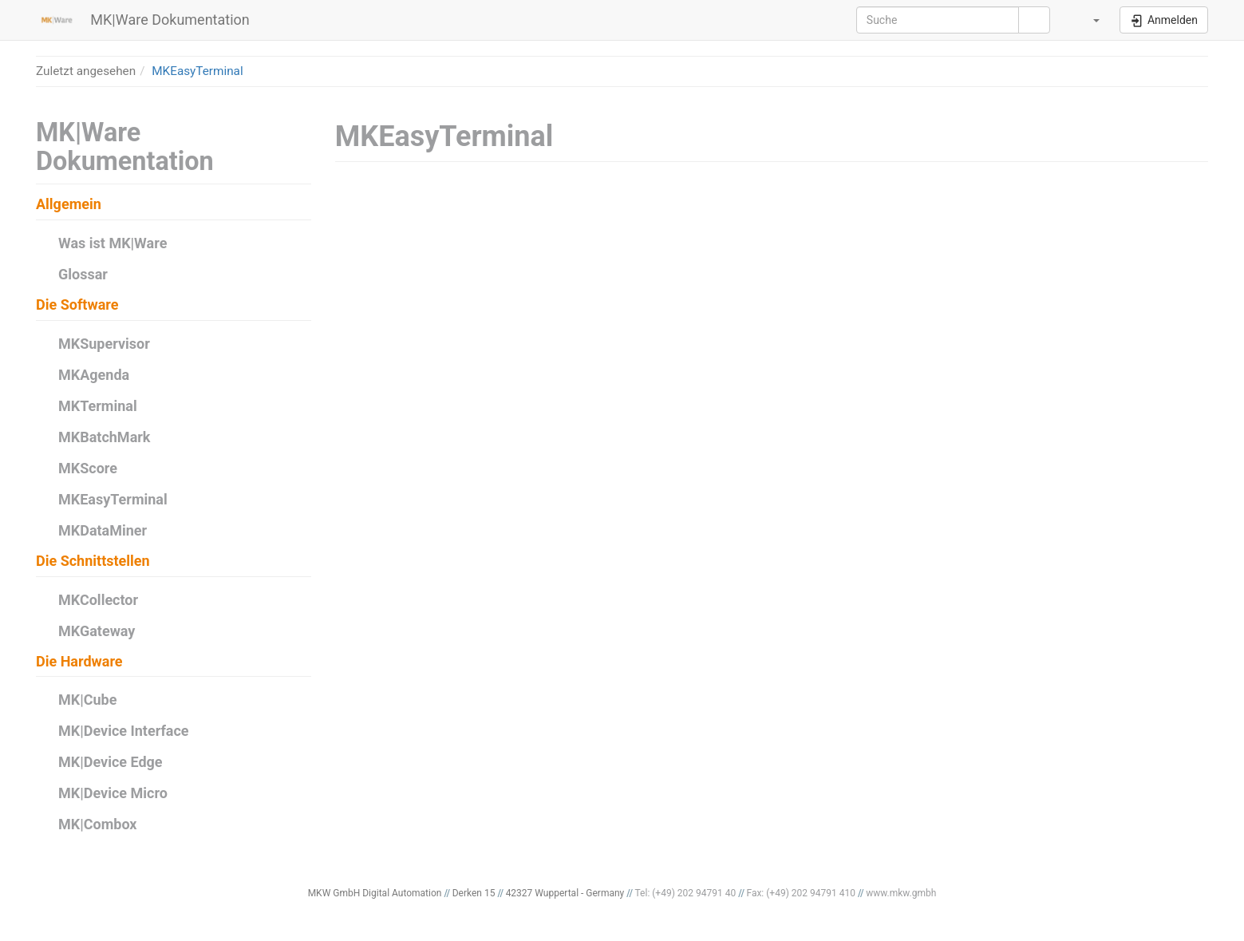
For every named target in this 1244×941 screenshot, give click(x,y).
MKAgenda (93, 374)
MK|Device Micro (113, 793)
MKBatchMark (104, 437)
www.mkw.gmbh (901, 893)
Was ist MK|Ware (112, 243)
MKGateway (96, 631)
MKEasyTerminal (197, 71)
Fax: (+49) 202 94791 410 (800, 893)
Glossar (83, 274)
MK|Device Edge (110, 761)
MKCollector (98, 599)
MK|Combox (97, 824)
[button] (1087, 20)
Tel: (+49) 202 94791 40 (686, 893)
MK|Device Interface (123, 730)
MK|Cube (87, 699)
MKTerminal (97, 405)
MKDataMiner (102, 530)
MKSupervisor (104, 343)
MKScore (87, 468)
